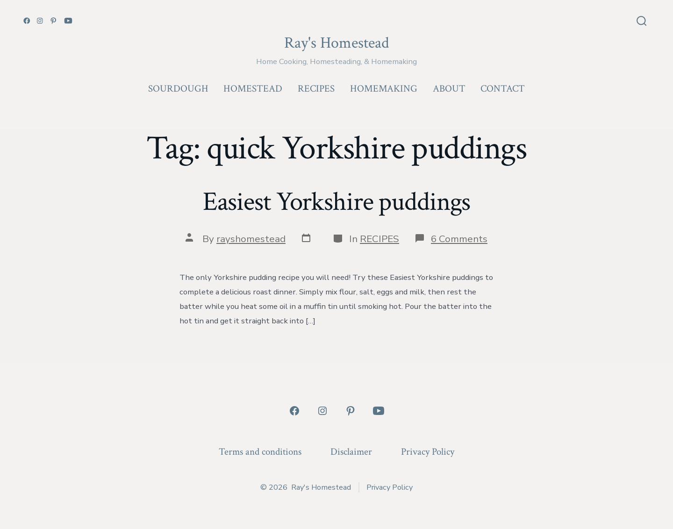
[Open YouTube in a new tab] (68, 21)
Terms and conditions (260, 451)
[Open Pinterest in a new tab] (53, 21)
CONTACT (502, 88)
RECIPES (316, 88)
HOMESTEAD (252, 88)
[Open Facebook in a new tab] (27, 21)
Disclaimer (351, 451)
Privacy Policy (427, 451)
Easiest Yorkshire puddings (337, 202)
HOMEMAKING (383, 88)
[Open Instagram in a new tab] (40, 21)
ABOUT (449, 88)
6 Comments (459, 238)
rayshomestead (251, 238)
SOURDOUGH (178, 88)
